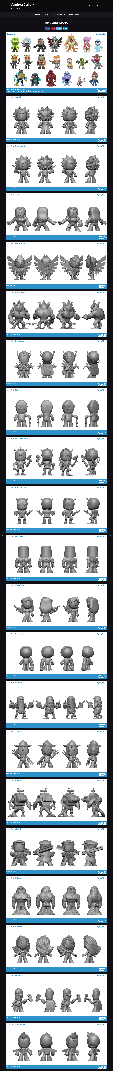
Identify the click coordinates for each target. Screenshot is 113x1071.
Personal (37, 14)
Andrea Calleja (22, 4)
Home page (92, 5)
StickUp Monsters (59, 14)
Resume (99, 5)
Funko (47, 14)
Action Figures (74, 14)
